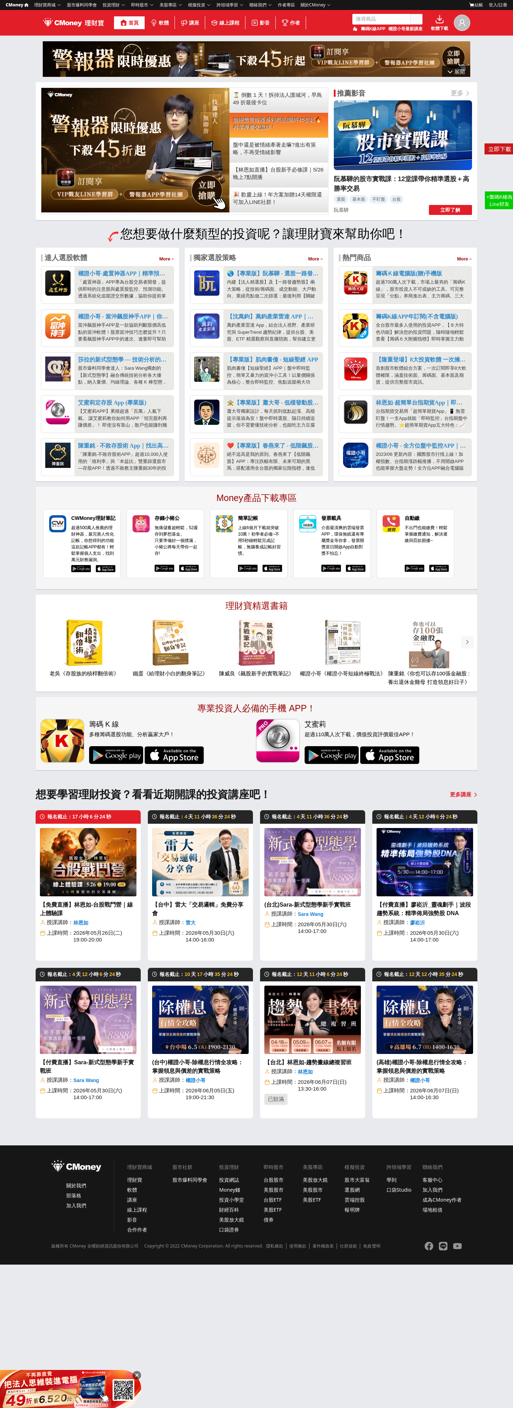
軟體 (159, 22)
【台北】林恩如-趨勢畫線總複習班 (308, 1206)
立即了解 (450, 353)
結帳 (476, 5)
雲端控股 (354, 1343)
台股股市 (274, 1323)
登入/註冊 (498, 5)
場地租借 (432, 1353)
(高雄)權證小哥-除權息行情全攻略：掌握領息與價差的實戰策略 (422, 1210)
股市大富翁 (356, 1323)
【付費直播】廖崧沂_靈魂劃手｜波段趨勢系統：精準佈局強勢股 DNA (424, 1052)
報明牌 (351, 1353)
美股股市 (274, 1333)
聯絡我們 (257, 5)
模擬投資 (196, 5)
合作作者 (137, 1373)
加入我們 (76, 1348)
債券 (269, 1363)
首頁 (129, 22)
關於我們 (76, 1328)
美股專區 (168, 5)
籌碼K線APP (373, 28)
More (164, 402)
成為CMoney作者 (442, 1343)
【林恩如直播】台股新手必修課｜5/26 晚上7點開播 (278, 316)
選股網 (351, 1333)
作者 (290, 22)
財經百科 (229, 1353)
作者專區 (286, 5)
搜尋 (416, 19)
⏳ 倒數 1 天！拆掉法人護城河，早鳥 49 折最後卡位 (277, 242)
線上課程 (225, 22)
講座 (190, 22)
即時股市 (139, 5)
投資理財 (111, 5)
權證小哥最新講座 (405, 28)
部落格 (73, 1338)
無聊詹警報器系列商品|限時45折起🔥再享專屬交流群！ (277, 267)
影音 (260, 22)
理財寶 (134, 1323)
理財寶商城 (45, 5)
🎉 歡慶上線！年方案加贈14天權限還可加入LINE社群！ (277, 341)
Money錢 (229, 1333)
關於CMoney (313, 5)
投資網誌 (229, 1323)
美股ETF (273, 1353)
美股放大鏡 (231, 1363)
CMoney (17, 5)
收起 (456, 214)
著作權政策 (323, 1389)
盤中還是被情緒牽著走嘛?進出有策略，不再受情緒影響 (274, 292)
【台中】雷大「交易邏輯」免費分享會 (197, 1052)
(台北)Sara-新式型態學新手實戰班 (307, 1048)
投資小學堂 (231, 1343)
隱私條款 (274, 1389)
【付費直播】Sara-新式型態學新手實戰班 (87, 1210)
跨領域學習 (227, 5)
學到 (392, 1323)
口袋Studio (399, 1333)
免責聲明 (371, 1389)
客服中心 (432, 1323)
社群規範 (348, 1389)
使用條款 (297, 1389)
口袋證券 (229, 1373)
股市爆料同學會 (82, 5)
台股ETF (273, 1343)
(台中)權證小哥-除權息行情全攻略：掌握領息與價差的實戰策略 (197, 1210)
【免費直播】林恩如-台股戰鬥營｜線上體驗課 (86, 1052)
